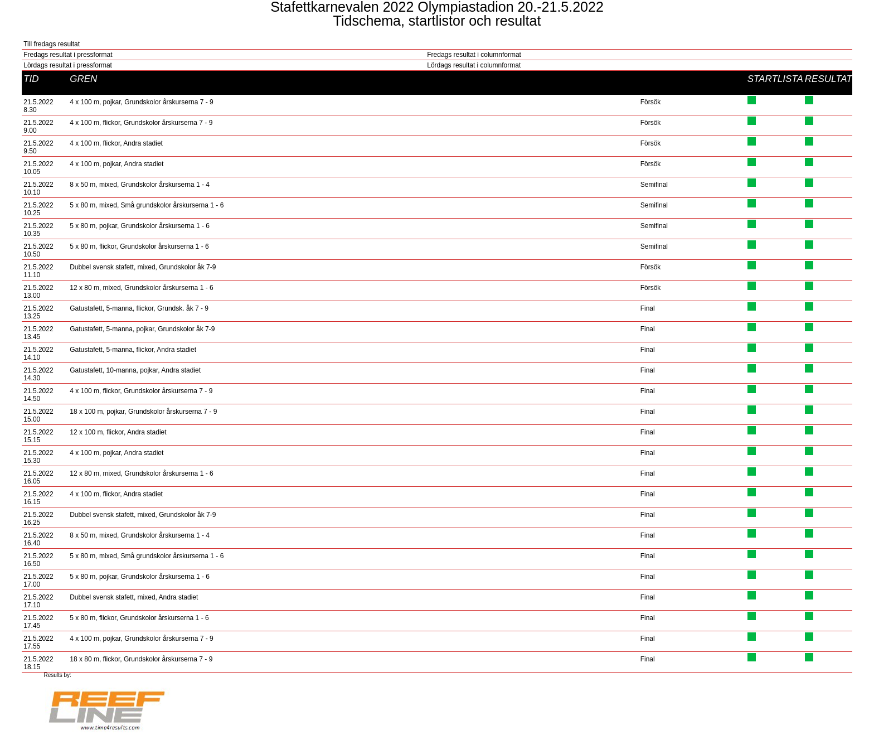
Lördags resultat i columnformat (474, 65)
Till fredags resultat (51, 44)
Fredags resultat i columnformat (474, 55)
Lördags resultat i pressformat (67, 65)
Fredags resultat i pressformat (67, 55)
